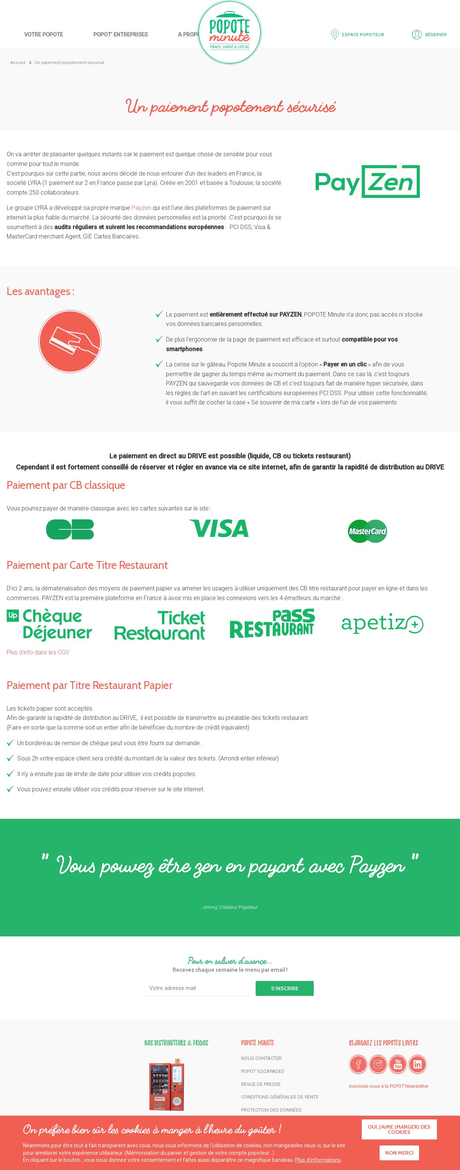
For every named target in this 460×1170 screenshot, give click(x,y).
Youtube (398, 1064)
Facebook (358, 1064)
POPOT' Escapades (262, 1071)
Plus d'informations (318, 1161)
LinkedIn (417, 1064)
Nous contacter (261, 1058)
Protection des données (271, 1110)
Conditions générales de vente (280, 1097)
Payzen (142, 207)
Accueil (230, 32)
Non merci (399, 1154)
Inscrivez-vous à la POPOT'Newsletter (388, 1086)
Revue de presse (261, 1084)
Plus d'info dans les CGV (38, 652)
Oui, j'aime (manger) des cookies (399, 1131)
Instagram (378, 1064)
